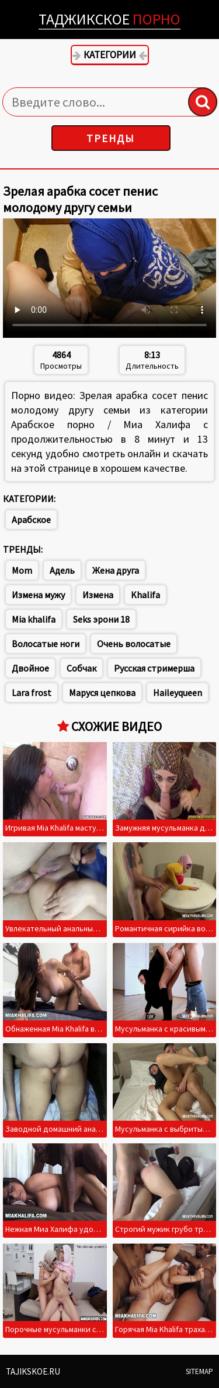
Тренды (110, 138)
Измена (97, 595)
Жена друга (115, 570)
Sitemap (199, 1371)
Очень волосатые (134, 643)
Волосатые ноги (45, 643)
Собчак (81, 668)
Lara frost (31, 692)
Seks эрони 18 (101, 619)
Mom (22, 570)
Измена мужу (38, 595)
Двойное (30, 668)
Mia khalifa (33, 619)
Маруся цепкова (102, 692)
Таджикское (109, 19)
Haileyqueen (177, 692)
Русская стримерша (154, 668)
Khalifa (145, 595)
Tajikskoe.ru (33, 1371)
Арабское (31, 519)
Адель (62, 570)
